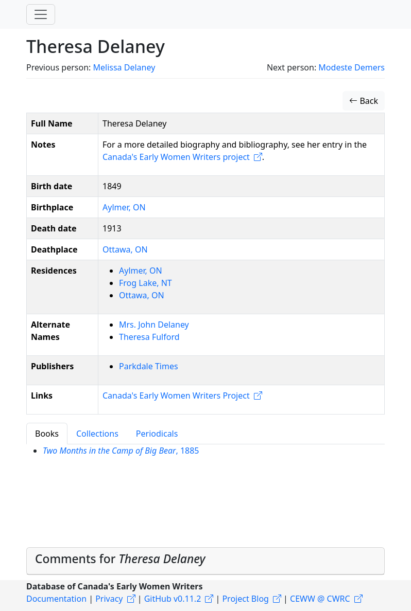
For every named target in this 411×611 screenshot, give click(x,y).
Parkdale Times (148, 366)
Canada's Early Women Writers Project (176, 395)
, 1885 (121, 450)
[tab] (205, 561)
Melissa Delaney (124, 67)
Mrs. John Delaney (154, 324)
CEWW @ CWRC (320, 598)
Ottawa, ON (125, 249)
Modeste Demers (351, 67)
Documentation (56, 598)
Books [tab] (47, 433)
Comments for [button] (120, 559)
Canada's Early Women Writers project (176, 157)
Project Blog (245, 598)
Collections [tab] (97, 433)
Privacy (109, 598)
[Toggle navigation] (40, 14)
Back (363, 100)
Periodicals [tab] (157, 433)
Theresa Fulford (149, 337)
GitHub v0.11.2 (172, 598)
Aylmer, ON (124, 207)
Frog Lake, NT (145, 283)
